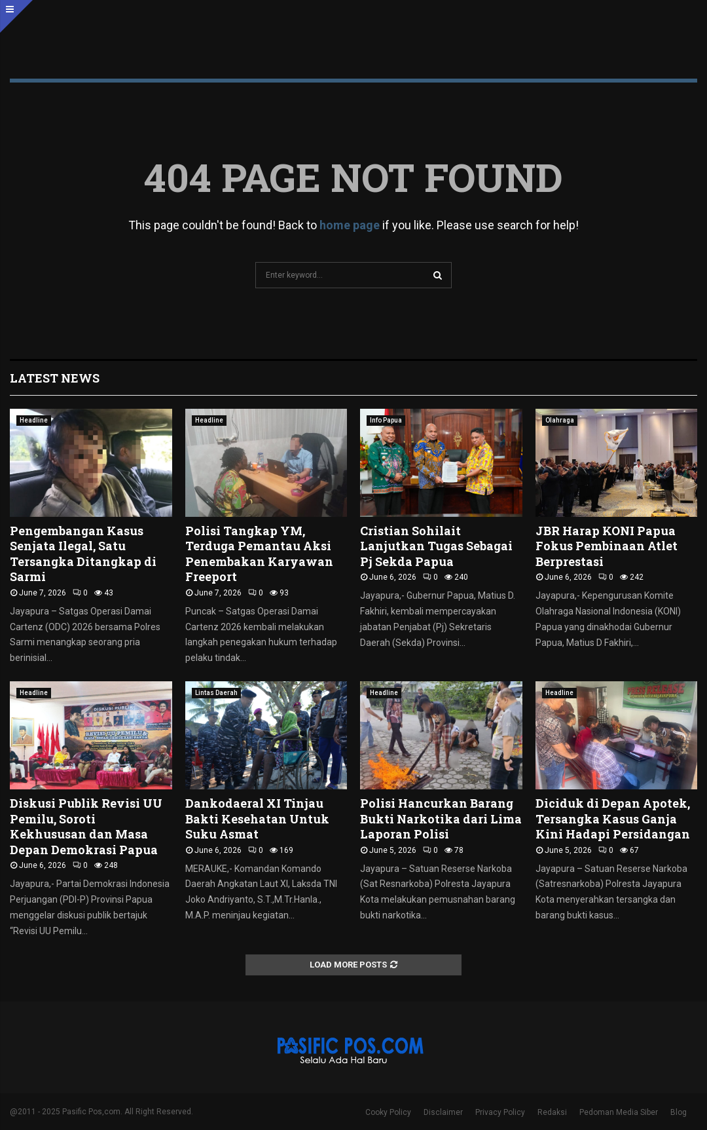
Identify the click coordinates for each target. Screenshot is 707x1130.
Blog (678, 1112)
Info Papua (386, 420)
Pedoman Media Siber (618, 1112)
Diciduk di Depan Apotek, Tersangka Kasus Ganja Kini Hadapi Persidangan (612, 818)
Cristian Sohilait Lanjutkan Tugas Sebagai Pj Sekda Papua (436, 546)
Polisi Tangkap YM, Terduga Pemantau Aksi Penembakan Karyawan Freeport (259, 553)
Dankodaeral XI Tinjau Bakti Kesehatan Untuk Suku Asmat (257, 818)
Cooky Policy (388, 1112)
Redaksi (552, 1112)
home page (349, 225)
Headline (34, 420)
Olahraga (559, 420)
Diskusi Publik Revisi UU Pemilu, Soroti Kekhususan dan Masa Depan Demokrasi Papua (86, 826)
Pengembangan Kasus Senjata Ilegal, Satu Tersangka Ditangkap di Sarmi (83, 553)
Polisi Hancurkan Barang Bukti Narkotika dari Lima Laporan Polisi (441, 818)
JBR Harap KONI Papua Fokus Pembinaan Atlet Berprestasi (606, 546)
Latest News (55, 378)
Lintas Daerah (216, 692)
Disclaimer (443, 1112)
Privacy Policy (500, 1112)
